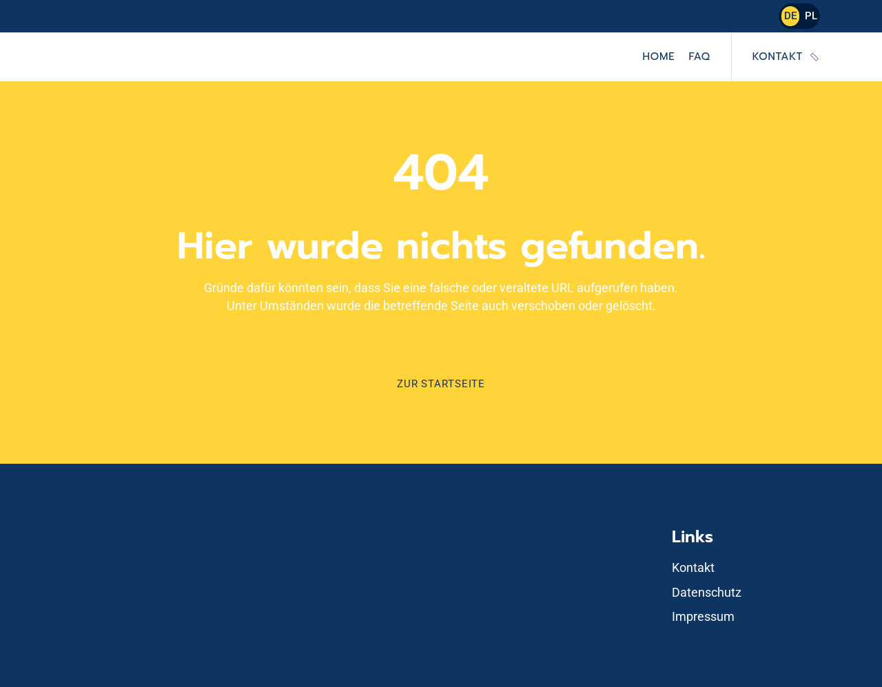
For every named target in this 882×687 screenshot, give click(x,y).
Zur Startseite (441, 384)
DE (790, 16)
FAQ (699, 56)
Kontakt (777, 56)
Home (659, 56)
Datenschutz (706, 592)
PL (811, 16)
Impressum (703, 616)
